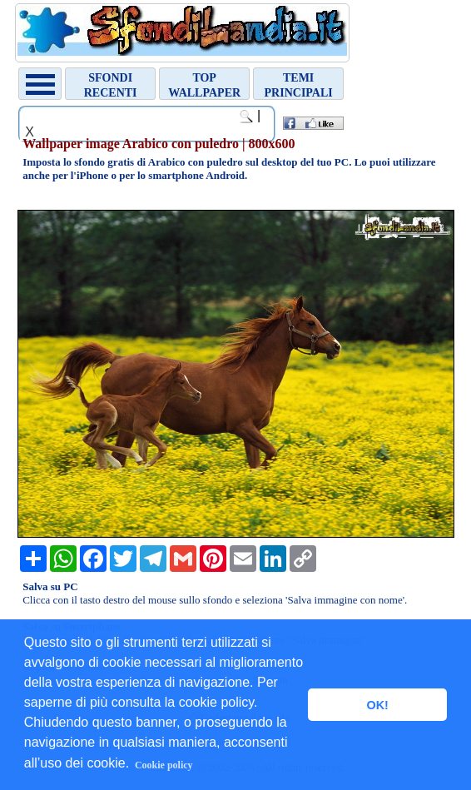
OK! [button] (377, 705)
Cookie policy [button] (164, 765)
